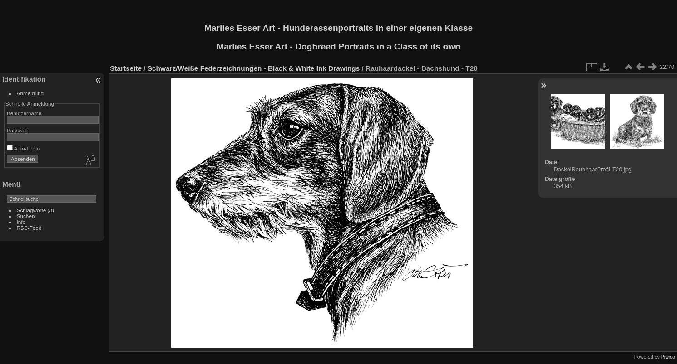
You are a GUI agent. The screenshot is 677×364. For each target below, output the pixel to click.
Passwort (18, 130)
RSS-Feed (29, 228)
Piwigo (668, 356)
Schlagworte (31, 210)
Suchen (26, 216)
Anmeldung (30, 93)
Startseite (126, 68)
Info (21, 222)
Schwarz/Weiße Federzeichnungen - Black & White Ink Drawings (254, 68)
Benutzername (24, 113)
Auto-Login (23, 148)
